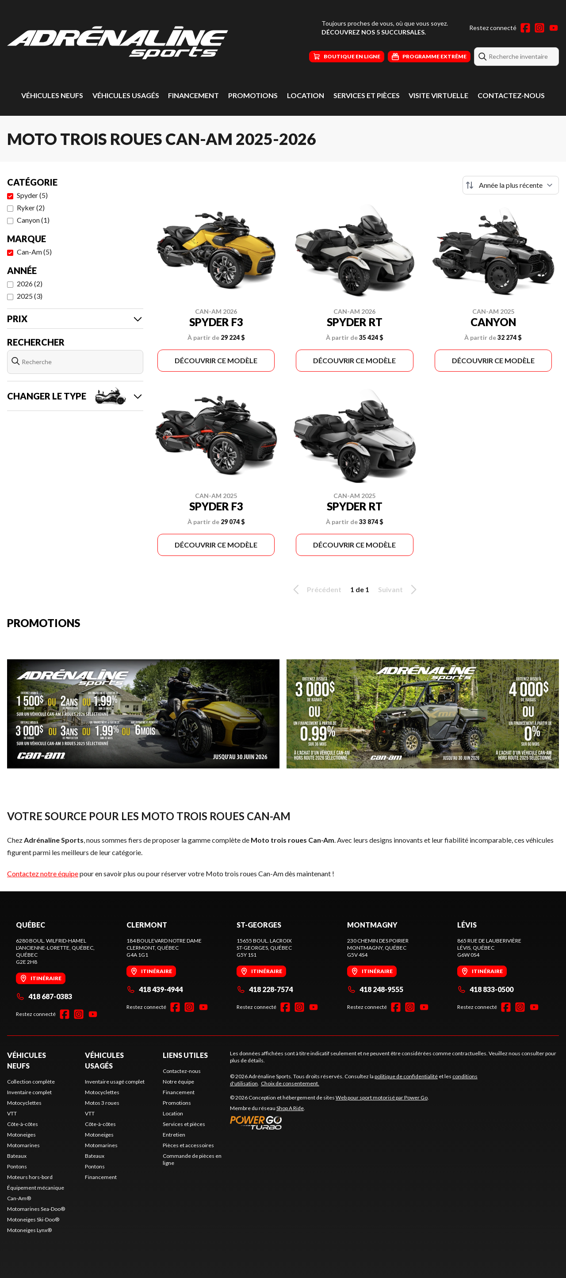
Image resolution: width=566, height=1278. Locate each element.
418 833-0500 (485, 989)
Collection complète (31, 1081)
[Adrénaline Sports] (117, 42)
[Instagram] (539, 28)
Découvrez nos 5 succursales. (373, 32)
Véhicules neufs (52, 95)
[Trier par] (511, 185)
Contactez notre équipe (42, 873)
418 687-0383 (44, 996)
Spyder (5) (32, 195)
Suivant (399, 589)
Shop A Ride (290, 1108)
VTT (12, 1113)
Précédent (315, 589)
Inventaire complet (29, 1092)
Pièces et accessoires (188, 1145)
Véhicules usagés (125, 95)
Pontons (17, 1166)
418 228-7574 (265, 989)
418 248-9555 (375, 989)
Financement (193, 95)
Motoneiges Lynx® (29, 1230)
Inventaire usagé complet (115, 1081)
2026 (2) (29, 283)
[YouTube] (553, 28)
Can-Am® (19, 1198)
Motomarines (23, 1145)
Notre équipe (178, 1081)
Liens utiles (185, 1055)
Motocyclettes (24, 1102)
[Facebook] (525, 28)
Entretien (174, 1134)
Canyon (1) (33, 220)
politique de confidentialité (406, 1076)
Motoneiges (21, 1134)
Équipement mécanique (35, 1187)
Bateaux (17, 1155)
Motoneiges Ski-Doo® (33, 1219)
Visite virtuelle (438, 95)
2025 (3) (29, 296)
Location (305, 95)
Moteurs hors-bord (30, 1177)
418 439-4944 (154, 989)
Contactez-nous (511, 95)
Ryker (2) (31, 207)
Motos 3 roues (102, 1102)
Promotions (253, 95)
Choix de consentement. (290, 1083)
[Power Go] (329, 1122)
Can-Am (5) (34, 251)
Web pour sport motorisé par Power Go (382, 1097)
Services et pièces (366, 95)
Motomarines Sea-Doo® (36, 1209)
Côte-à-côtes (22, 1124)
